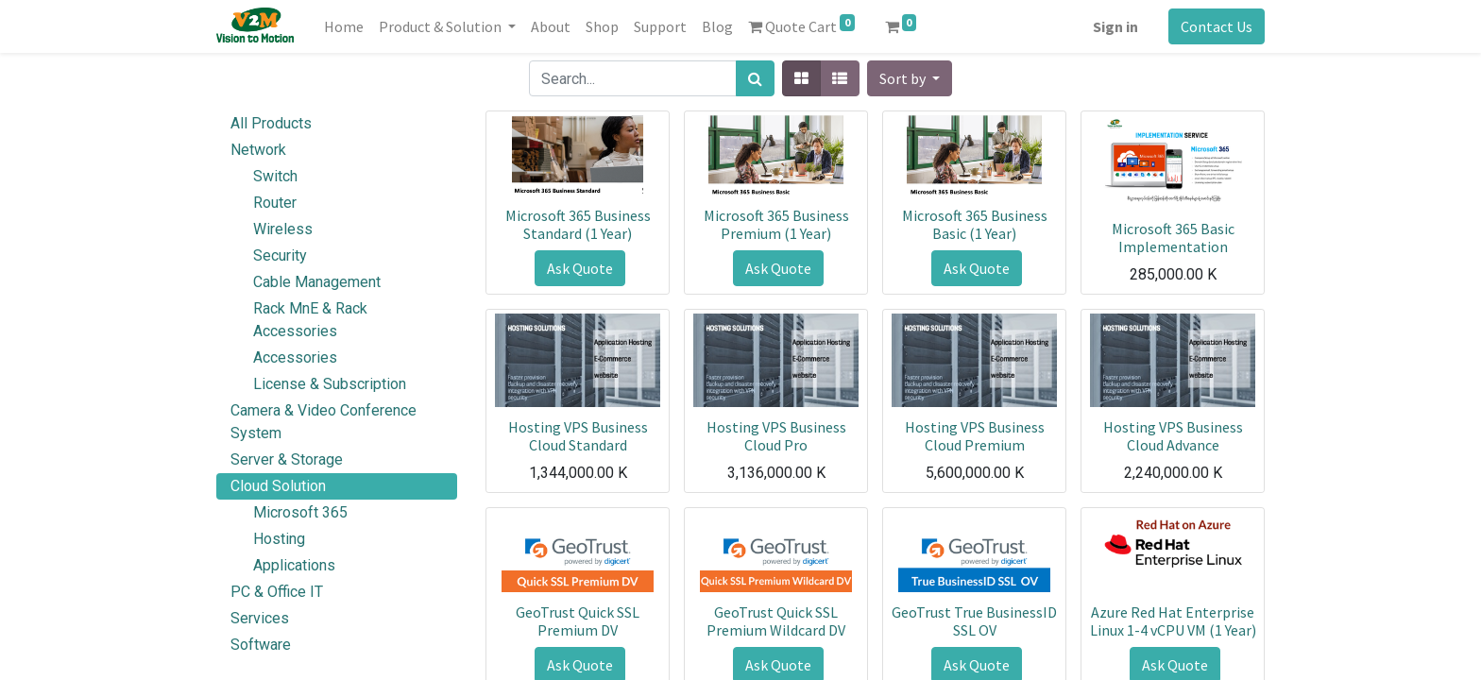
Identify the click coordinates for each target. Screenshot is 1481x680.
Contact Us (1216, 26)
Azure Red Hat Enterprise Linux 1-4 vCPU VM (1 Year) (1173, 621)
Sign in (1115, 26)
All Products (271, 123)
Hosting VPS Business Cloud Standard (578, 435)
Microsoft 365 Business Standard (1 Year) (578, 224)
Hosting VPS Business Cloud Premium (975, 435)
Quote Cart (801, 25)
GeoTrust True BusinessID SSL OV (974, 621)
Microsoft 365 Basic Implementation (1173, 237)
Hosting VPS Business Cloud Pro (776, 435)
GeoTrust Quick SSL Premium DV (577, 621)
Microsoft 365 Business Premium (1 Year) (776, 224)
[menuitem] (343, 26)
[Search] (755, 78)
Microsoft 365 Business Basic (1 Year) (974, 224)
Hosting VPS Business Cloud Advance (1173, 435)
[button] (909, 78)
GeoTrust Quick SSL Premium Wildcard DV (775, 621)
